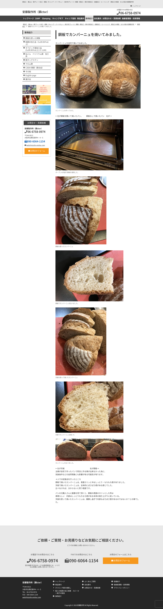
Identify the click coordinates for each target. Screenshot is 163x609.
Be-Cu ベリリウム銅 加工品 (37, 55)
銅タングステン (31, 60)
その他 (28, 71)
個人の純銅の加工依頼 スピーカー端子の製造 (67, 592)
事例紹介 (89, 18)
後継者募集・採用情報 (131, 18)
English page (30, 75)
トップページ (136, 6)
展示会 (28, 79)
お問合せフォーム (36, 151)
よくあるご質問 (90, 581)
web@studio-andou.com (35, 145)
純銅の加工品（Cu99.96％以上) (37, 43)
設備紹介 (117, 581)
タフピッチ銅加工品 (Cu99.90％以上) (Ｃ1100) (35, 49)
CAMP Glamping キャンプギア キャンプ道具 (55, 18)
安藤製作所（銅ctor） (36, 12)
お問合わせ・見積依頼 (112, 18)
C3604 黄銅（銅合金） (34, 68)
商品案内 (80, 18)
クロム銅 (29, 64)
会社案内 (97, 18)
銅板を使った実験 (32, 38)
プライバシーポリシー (122, 588)
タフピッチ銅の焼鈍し (63, 588)
